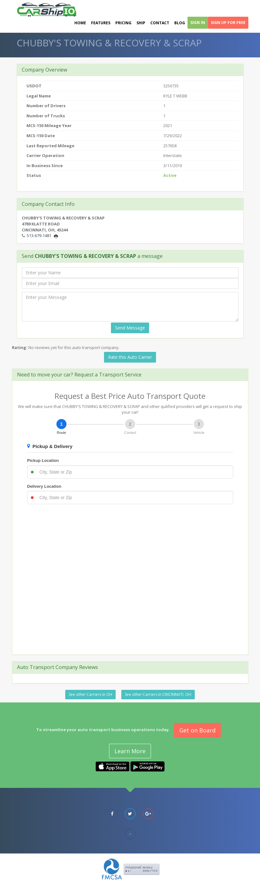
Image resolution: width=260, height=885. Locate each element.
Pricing (123, 23)
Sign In (197, 22)
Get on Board (197, 730)
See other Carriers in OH (90, 694)
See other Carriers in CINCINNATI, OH (158, 694)
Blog (179, 23)
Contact (159, 23)
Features (100, 23)
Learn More (130, 751)
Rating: (19, 347)
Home (80, 23)
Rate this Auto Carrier (130, 357)
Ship (140, 23)
